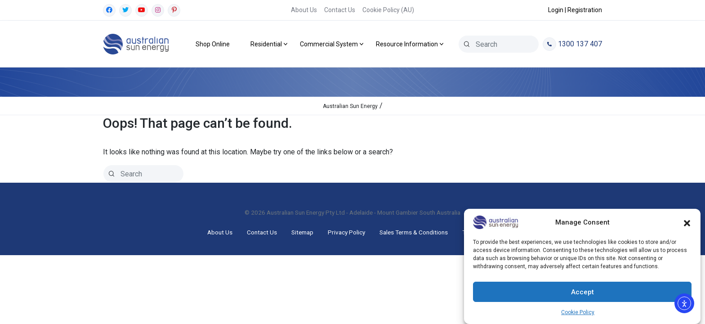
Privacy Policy (346, 232)
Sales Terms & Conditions (413, 232)
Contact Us (339, 10)
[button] (687, 222)
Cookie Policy (577, 312)
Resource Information (407, 44)
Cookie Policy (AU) (388, 10)
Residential (266, 44)
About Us (304, 10)
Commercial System (329, 44)
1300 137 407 (572, 44)
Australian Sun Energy (350, 106)
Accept (582, 292)
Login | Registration (575, 10)
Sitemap (302, 232)
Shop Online (213, 44)
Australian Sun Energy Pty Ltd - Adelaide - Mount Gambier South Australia (363, 212)
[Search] (466, 44)
